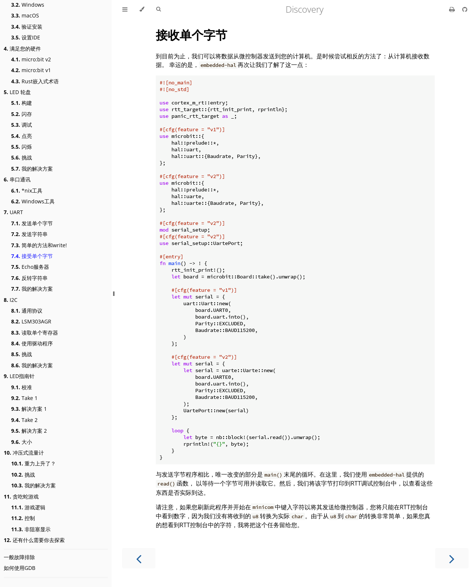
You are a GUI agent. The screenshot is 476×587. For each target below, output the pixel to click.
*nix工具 (26, 190)
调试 (21, 124)
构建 (21, 102)
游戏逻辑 (28, 507)
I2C (10, 299)
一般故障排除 (19, 557)
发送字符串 (29, 234)
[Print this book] (452, 9)
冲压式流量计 (24, 452)
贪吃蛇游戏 (21, 496)
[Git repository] (464, 9)
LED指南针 (19, 376)
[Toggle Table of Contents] (125, 9)
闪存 (21, 113)
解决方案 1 (29, 408)
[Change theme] (142, 9)
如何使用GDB (19, 567)
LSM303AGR (31, 321)
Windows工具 (33, 201)
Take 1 (24, 397)
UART (13, 212)
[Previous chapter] (138, 558)
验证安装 (26, 26)
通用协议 (26, 310)
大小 (21, 441)
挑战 (21, 157)
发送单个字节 (32, 223)
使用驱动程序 (32, 343)
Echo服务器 (30, 266)
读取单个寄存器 (34, 332)
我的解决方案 (32, 168)
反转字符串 (29, 277)
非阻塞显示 (31, 529)
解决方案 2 (29, 430)
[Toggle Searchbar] (158, 9)
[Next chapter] (452, 558)
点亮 (21, 135)
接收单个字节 (191, 35)
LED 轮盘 (17, 92)
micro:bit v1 (31, 70)
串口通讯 (17, 179)
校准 (21, 387)
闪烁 (21, 146)
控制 (23, 518)
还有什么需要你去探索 (34, 540)
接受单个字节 (32, 255)
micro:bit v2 (31, 59)
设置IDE (25, 37)
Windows (27, 4)
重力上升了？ (33, 463)
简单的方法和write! (39, 245)
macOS (25, 15)
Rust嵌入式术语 (35, 81)
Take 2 (24, 419)
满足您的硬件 (22, 48)
